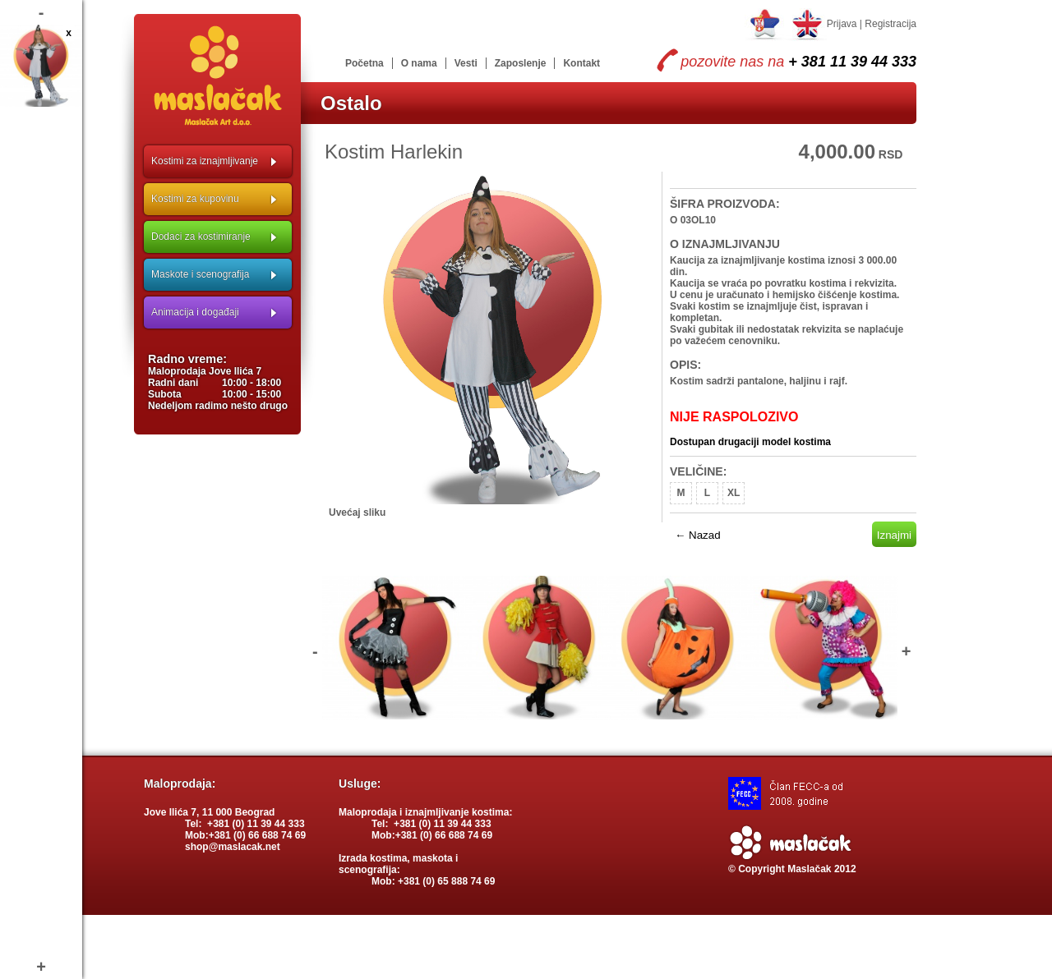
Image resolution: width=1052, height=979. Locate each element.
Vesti (466, 63)
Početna (364, 63)
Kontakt (581, 63)
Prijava (842, 24)
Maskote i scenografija (200, 274)
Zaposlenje (521, 63)
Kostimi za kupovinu (195, 199)
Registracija (890, 24)
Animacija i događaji (195, 312)
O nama (419, 63)
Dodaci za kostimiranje (201, 236)
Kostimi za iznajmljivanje (204, 161)
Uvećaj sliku (357, 512)
